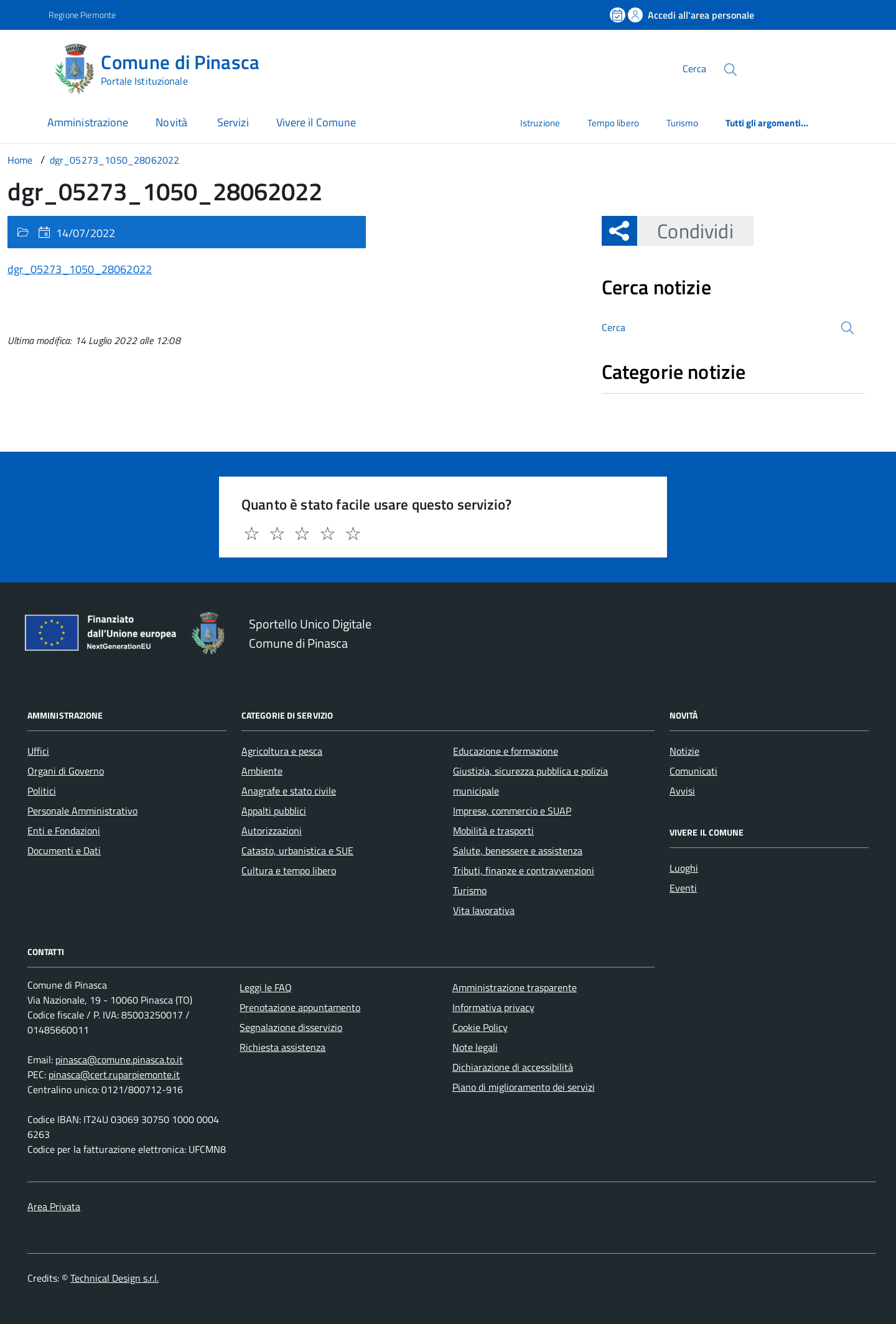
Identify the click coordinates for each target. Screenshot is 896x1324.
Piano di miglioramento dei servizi (523, 1086)
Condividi (685, 231)
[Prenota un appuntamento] (618, 15)
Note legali (475, 1047)
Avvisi (682, 790)
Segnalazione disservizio (291, 1027)
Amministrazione (87, 122)
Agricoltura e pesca (281, 751)
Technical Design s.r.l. (114, 1277)
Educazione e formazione (505, 751)
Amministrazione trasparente (514, 987)
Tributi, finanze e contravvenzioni (523, 870)
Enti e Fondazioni (63, 830)
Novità (173, 122)
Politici (41, 790)
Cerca (694, 68)
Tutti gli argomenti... (767, 123)
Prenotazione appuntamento (300, 1007)
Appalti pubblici (273, 810)
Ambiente (261, 770)
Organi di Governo (65, 770)
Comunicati (693, 770)
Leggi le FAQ (266, 987)
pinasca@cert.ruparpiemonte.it (114, 1074)
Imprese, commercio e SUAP (512, 810)
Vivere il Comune (316, 122)
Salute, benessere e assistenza (517, 850)
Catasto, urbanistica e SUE (297, 850)
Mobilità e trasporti (493, 830)
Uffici (38, 751)
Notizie (684, 751)
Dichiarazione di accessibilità (512, 1067)
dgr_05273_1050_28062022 (79, 269)
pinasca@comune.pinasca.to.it (119, 1059)
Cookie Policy (480, 1027)
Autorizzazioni (271, 830)
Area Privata (53, 1206)
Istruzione (540, 123)
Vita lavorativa (484, 910)
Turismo (682, 123)
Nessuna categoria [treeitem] (646, 400)
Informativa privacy (493, 1007)
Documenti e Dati (64, 850)
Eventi (683, 887)
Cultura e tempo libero (288, 870)
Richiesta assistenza (282, 1047)
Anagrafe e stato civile (288, 790)
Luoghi (684, 867)
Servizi (233, 122)
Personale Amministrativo (82, 810)
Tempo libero (613, 123)
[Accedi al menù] (26, 66)
